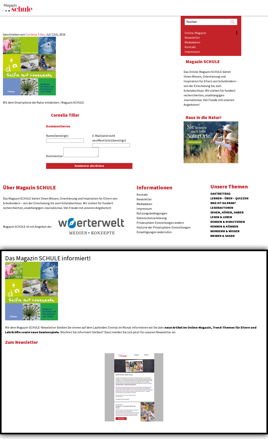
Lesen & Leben (221, 217)
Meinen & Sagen (222, 236)
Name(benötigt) (57, 136)
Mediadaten (192, 42)
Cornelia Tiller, (36, 34)
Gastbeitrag (220, 193)
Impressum (192, 52)
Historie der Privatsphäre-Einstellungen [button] (163, 227)
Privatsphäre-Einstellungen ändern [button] (160, 223)
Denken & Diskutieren (227, 222)
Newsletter (192, 37)
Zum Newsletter (21, 342)
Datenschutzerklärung (152, 218)
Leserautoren (221, 208)
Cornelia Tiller (65, 115)
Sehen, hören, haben (227, 212)
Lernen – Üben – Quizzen (229, 198)
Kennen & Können (224, 226)
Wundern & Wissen (224, 231)
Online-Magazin (195, 33)
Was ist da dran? (223, 203)
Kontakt (190, 47)
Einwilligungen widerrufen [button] (154, 232)
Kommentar (54, 156)
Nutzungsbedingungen (152, 213)
